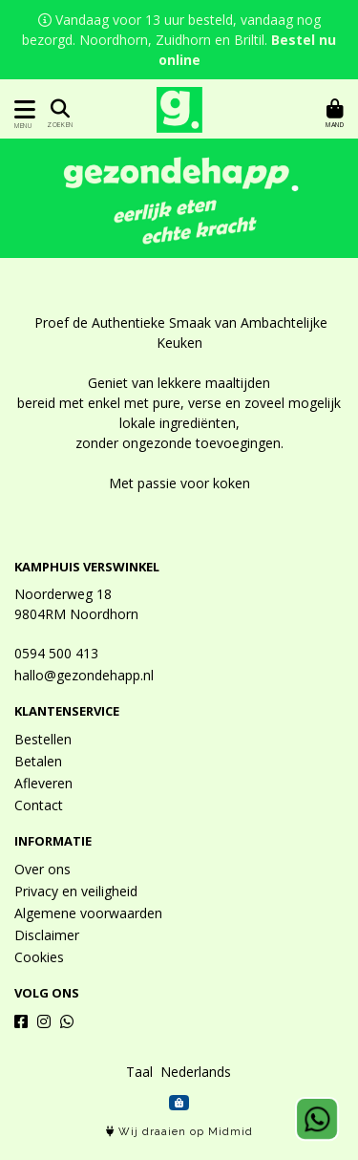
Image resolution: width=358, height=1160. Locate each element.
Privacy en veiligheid (75, 891)
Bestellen (43, 739)
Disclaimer (46, 935)
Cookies (39, 957)
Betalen (38, 761)
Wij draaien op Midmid (179, 1132)
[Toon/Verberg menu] (21, 109)
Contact (38, 805)
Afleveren (43, 783)
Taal (139, 1072)
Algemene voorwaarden (88, 913)
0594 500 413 (56, 653)
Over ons (42, 869)
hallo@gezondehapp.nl (84, 675)
